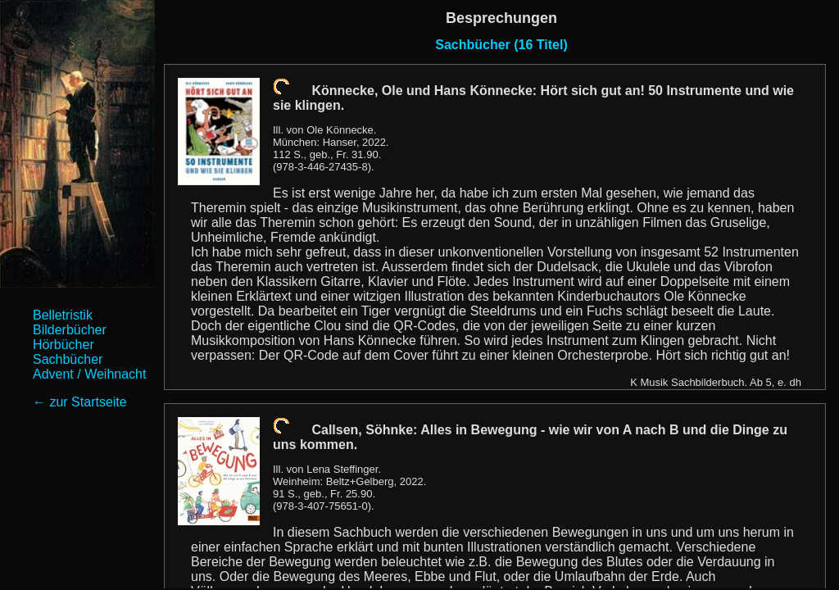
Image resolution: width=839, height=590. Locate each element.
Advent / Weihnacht (89, 374)
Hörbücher (63, 345)
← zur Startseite (80, 402)
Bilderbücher (70, 330)
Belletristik (63, 315)
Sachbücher (67, 359)
